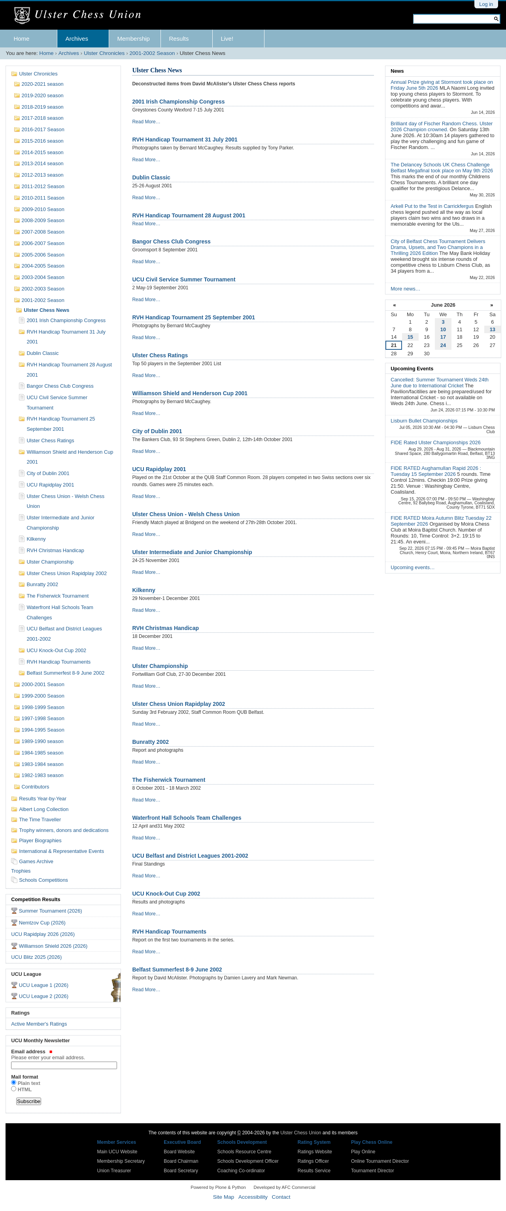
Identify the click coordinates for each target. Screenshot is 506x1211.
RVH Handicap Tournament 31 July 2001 (184, 139)
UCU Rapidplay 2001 (159, 469)
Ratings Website (315, 1151)
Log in (486, 4)
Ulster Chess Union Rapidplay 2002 (178, 704)
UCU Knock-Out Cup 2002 (166, 893)
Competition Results (35, 899)
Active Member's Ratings (39, 1024)
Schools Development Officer (248, 1161)
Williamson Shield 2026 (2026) (53, 946)
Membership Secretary (121, 1161)
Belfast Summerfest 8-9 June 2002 (177, 969)
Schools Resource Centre (244, 1151)
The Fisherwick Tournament (168, 780)
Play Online (363, 1151)
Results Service (314, 1170)
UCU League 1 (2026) (43, 985)
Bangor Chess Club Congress (171, 241)
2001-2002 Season (152, 53)
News (397, 71)
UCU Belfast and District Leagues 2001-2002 (190, 856)
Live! (227, 38)
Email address (63, 1054)
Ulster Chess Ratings (160, 355)
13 (492, 329)
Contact (281, 1197)
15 (410, 337)
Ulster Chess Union (300, 1133)
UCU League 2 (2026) (43, 996)
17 (443, 337)
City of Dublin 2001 (157, 431)
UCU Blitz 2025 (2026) (36, 957)
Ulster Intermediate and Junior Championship (192, 552)
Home (21, 38)
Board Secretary (181, 1170)
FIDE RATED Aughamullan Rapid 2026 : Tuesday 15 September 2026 (436, 471)
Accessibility (253, 1197)
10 (443, 329)
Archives (76, 38)
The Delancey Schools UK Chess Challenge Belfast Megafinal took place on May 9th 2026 (442, 168)
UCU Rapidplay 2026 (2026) (43, 934)
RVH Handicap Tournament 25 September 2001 (193, 317)
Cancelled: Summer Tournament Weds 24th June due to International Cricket (440, 383)
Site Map (223, 1197)
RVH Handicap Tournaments (169, 931)
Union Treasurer (114, 1170)
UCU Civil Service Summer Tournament (183, 279)
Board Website (179, 1151)
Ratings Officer (313, 1161)
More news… (405, 289)
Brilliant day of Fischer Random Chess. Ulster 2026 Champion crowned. (442, 126)
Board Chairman (181, 1161)
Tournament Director (372, 1170)
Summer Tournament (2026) (50, 911)
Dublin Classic (151, 177)
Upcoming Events (412, 369)
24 (443, 345)
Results (179, 38)
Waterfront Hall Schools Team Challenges (186, 818)
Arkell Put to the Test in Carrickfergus (433, 206)
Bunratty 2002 (150, 742)
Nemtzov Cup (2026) (42, 923)
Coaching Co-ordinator (241, 1170)
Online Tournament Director (380, 1161)
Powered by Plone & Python (218, 1187)
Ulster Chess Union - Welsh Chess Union (186, 514)
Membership (133, 38)
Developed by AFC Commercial (284, 1187)
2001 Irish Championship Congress (178, 101)
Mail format (24, 1077)
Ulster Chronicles (104, 53)
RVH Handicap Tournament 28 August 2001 (188, 215)
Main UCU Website (117, 1151)
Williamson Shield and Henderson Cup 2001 (189, 393)
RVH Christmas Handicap (165, 628)
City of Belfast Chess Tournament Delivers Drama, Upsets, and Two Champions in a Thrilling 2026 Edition (438, 247)
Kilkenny (143, 590)
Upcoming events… (413, 567)
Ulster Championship (160, 666)
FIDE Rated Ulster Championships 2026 (436, 442)
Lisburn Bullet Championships (424, 421)
